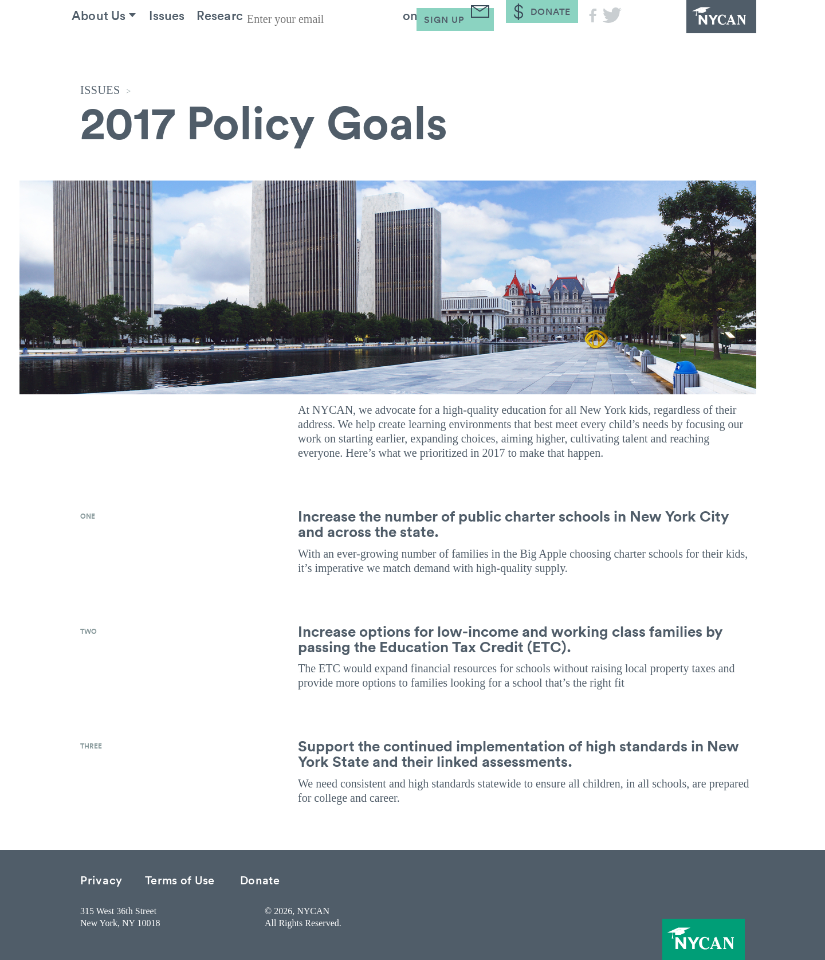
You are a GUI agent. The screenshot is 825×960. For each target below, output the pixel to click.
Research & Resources (287, 45)
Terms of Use (180, 879)
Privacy (101, 879)
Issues (185, 45)
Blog (498, 45)
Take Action (418, 45)
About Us (108, 45)
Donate (260, 879)
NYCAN (693, 31)
